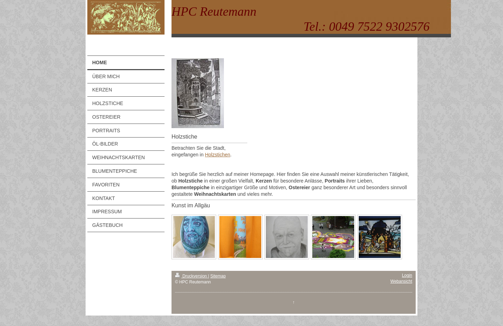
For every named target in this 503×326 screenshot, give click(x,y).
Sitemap (218, 276)
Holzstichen (217, 154)
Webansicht (401, 281)
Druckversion (191, 276)
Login (407, 275)
